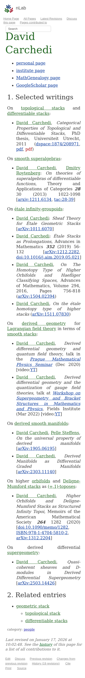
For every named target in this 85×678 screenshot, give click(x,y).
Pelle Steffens (65, 432)
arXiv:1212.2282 (62, 251)
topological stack (42, 613)
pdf (19, 149)
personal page (30, 63)
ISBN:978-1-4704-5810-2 (42, 532)
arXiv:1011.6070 (35, 228)
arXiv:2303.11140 (36, 471)
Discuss (20, 658)
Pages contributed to (33, 22)
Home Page (11, 18)
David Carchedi (33, 122)
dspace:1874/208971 (57, 144)
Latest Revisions (51, 18)
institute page (30, 70)
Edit (7, 658)
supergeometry (22, 552)
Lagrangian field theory (31, 328)
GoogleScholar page (37, 85)
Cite (67, 663)
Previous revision (41, 658)
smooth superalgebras (37, 158)
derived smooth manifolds (41, 423)
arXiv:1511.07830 (50, 314)
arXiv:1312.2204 (33, 538)
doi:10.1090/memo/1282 (43, 527)
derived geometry (44, 323)
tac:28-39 (64, 199)
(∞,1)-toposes (61, 486)
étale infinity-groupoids (38, 209)
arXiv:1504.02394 (36, 296)
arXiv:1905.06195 (36, 448)
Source (21, 668)
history (45, 644)
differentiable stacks (28, 113)
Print (8, 668)
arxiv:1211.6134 (34, 199)
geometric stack (32, 606)
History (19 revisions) (46, 663)
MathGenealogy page (38, 77)
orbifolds (41, 481)
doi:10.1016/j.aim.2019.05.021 (48, 257)
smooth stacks (21, 334)
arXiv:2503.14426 (36, 583)
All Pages (30, 18)
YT (33, 369)
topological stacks (43, 108)
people (29, 629)
